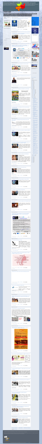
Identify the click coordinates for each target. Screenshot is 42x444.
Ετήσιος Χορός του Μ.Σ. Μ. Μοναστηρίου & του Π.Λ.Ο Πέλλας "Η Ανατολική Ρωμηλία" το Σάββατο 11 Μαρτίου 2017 (20, 327)
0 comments (21, 29)
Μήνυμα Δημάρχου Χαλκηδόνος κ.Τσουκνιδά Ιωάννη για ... (35, 107)
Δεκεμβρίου (34, 89)
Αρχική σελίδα (20, 427)
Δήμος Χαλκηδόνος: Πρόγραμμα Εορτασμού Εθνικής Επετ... (35, 113)
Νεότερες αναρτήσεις (14, 427)
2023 (32, 83)
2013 (32, 159)
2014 (32, 158)
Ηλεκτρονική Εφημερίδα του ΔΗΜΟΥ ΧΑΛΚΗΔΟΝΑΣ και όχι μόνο (19, 3)
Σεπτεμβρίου (34, 92)
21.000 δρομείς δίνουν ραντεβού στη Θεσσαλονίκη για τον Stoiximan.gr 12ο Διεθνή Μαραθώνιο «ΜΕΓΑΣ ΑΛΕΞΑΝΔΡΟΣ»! (21, 33)
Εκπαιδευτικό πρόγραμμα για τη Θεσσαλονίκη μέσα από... (35, 147)
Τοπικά (15, 116)
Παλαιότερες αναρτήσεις (27, 427)
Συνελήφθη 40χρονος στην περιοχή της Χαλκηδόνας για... (35, 153)
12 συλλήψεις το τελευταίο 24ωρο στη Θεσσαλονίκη (18, 189)
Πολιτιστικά (14, 351)
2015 (32, 157)
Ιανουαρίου (34, 155)
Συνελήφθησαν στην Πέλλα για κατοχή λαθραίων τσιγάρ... (35, 123)
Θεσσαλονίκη (14, 403)
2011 (32, 161)
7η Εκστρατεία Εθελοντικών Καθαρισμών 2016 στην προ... (35, 111)
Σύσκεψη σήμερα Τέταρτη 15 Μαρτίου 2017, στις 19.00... (35, 128)
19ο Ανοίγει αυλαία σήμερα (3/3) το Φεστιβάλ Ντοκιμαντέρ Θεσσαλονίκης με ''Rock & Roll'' (19, 392)
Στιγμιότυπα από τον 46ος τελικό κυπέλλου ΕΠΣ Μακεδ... (35, 133)
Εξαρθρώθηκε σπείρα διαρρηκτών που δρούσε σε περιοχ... (35, 115)
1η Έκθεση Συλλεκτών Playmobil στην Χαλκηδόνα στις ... (35, 109)
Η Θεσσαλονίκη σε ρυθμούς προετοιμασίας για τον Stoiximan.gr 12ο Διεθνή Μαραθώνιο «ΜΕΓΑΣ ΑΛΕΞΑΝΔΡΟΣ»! (20, 406)
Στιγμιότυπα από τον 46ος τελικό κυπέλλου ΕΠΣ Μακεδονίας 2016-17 (20, 271)
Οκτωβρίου (34, 91)
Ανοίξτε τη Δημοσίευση (34, 77)
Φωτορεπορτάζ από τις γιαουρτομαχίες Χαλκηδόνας (18, 308)
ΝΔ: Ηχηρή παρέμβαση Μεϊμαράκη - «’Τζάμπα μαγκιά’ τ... (35, 145)
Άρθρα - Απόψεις (14, 73)
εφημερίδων (9, 38)
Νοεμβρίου (34, 90)
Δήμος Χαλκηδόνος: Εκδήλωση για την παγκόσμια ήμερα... (35, 131)
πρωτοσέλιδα (7, 38)
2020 (32, 86)
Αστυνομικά (14, 187)
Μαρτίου (34, 97)
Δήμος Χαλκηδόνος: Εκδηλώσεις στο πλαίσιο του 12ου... (35, 99)
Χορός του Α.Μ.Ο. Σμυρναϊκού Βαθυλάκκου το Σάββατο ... (35, 143)
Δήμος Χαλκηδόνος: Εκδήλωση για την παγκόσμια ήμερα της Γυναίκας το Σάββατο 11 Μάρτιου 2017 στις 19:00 (21, 253)
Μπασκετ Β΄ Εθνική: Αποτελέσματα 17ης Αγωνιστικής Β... (35, 137)
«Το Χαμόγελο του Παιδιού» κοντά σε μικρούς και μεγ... (35, 117)
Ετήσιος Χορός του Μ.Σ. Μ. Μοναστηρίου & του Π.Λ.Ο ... (35, 141)
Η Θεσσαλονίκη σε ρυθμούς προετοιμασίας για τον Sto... (35, 151)
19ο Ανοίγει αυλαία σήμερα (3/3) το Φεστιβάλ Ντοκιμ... (35, 149)
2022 (32, 84)
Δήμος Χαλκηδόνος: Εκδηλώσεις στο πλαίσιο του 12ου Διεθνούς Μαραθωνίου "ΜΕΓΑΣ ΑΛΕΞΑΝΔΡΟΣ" (20, 19)
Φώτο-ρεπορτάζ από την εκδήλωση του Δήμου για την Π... (35, 126)
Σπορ (13, 305)
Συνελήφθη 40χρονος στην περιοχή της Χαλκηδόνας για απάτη (20, 417)
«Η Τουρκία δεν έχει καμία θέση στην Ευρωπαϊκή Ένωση (19, 167)
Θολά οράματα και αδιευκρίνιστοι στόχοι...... (35, 129)
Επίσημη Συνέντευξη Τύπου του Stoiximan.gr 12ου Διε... (35, 103)
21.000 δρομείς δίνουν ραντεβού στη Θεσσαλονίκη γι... (35, 101)
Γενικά (14, 116)
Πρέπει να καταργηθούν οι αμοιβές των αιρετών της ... (35, 119)
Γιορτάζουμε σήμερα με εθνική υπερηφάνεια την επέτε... (35, 105)
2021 (32, 85)
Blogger (31, 442)
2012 (32, 160)
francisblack (27, 442)
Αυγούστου (34, 93)
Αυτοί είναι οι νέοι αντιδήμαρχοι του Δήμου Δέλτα (18, 285)
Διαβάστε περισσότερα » (14, 71)
